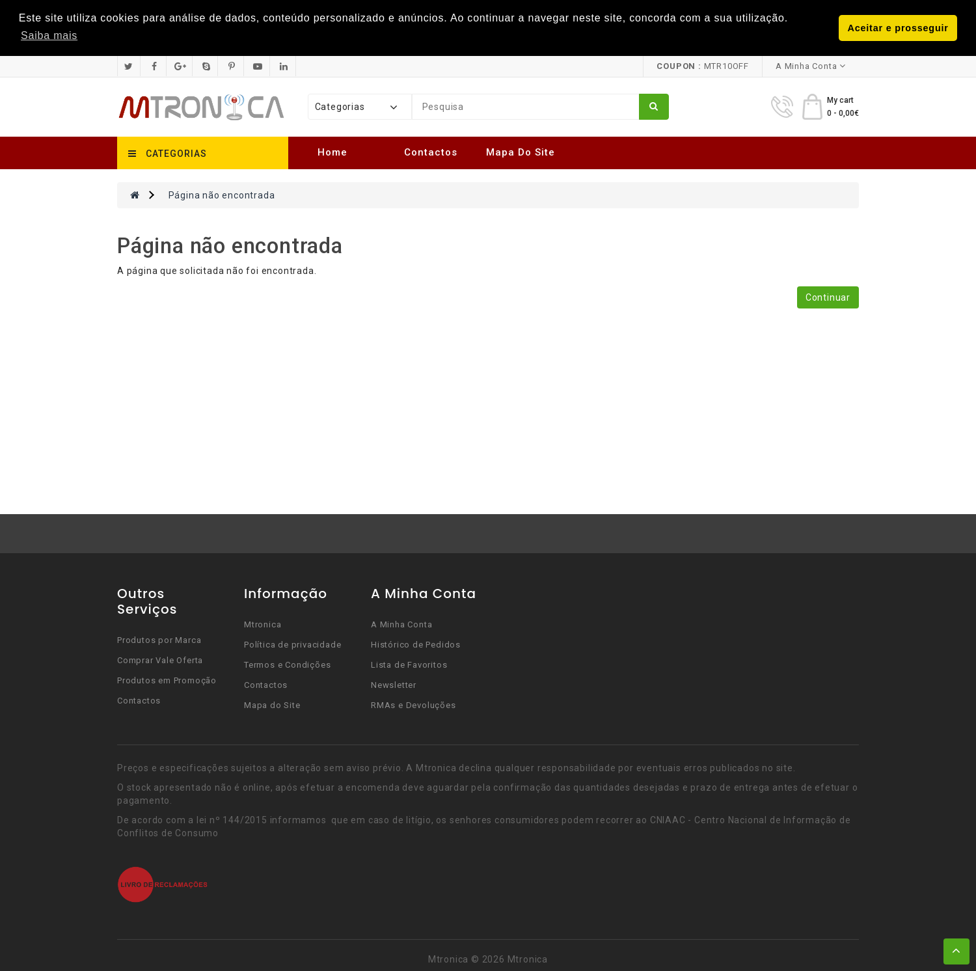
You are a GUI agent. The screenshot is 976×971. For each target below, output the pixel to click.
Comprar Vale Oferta (160, 660)
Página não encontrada (222, 195)
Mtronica (262, 624)
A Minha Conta (401, 624)
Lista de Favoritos (409, 665)
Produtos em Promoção (167, 680)
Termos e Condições (287, 665)
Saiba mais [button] (49, 35)
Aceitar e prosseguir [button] (898, 28)
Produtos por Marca (159, 640)
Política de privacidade (292, 645)
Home (332, 152)
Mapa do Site (520, 152)
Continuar (828, 297)
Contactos (430, 152)
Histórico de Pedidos (416, 645)
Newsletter (393, 685)
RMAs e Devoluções (413, 705)
